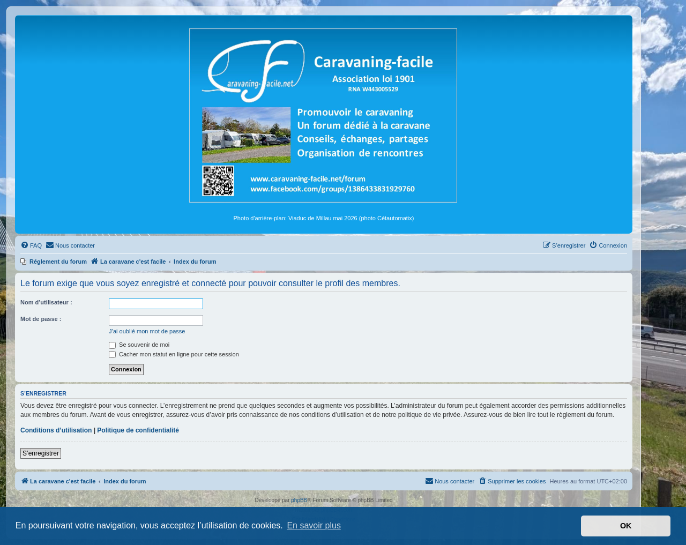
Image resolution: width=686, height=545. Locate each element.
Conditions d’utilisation (56, 430)
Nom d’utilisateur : (46, 302)
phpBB (299, 500)
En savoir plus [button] (314, 525)
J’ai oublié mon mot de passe (147, 331)
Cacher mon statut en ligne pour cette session (174, 354)
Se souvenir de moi (139, 344)
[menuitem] (31, 245)
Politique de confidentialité (138, 430)
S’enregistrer (41, 453)
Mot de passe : (40, 319)
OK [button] (626, 525)
